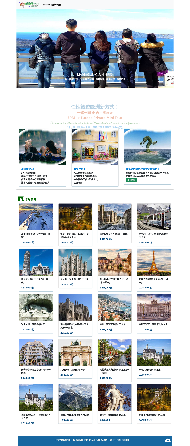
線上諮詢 (131, 180)
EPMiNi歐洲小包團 (52, 4)
